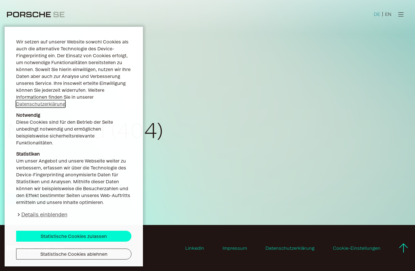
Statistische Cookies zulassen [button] (74, 236)
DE (377, 14)
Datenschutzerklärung (40, 103)
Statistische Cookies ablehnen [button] (73, 254)
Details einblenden (44, 214)
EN (388, 14)
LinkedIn (194, 248)
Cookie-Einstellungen (356, 248)
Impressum (234, 248)
